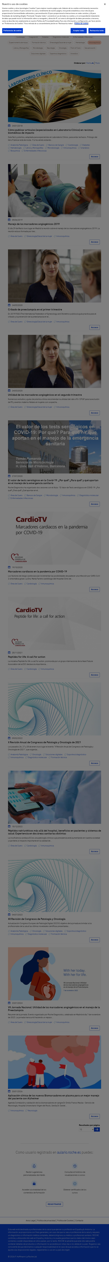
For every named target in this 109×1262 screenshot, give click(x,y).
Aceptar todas (78, 30)
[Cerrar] (105, 4)
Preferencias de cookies (12, 30)
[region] (54, 17)
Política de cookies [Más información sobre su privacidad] (81, 23)
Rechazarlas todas (97, 30)
